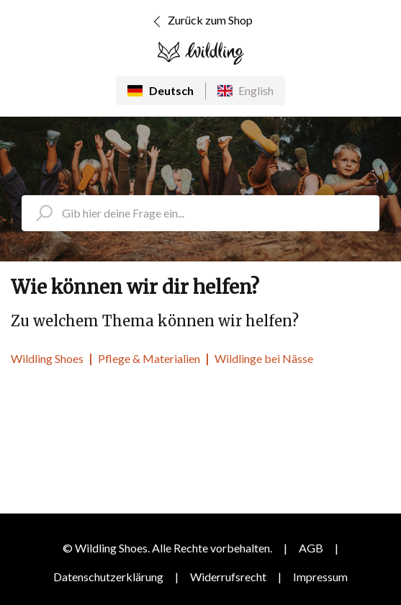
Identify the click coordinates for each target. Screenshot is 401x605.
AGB (311, 548)
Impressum (320, 576)
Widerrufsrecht (228, 576)
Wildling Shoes (47, 358)
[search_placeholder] (200, 213)
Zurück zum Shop (200, 21)
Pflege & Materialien (149, 358)
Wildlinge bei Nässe (264, 358)
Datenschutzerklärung (108, 576)
